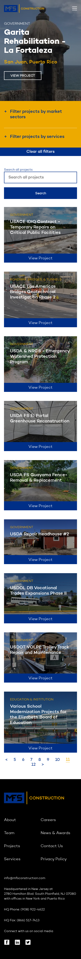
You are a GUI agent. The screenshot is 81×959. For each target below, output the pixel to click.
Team (9, 833)
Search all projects (18, 169)
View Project (22, 75)
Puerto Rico (56, 898)
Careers (48, 820)
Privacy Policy (54, 859)
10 (57, 760)
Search (40, 193)
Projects (12, 846)
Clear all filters (40, 152)
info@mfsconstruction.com (24, 878)
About (10, 820)
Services (12, 859)
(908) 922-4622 (33, 909)
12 (33, 765)
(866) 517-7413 (28, 920)
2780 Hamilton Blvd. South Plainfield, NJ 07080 (40, 894)
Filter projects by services (37, 137)
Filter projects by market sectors (36, 114)
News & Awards (55, 833)
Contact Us (52, 846)
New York (33, 898)
